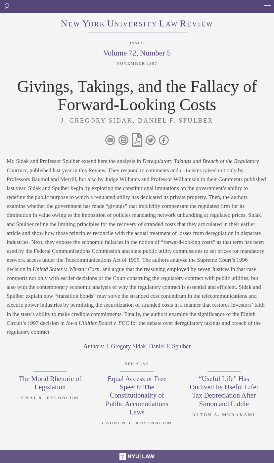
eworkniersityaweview (137, 24)
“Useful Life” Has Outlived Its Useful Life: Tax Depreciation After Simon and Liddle (224, 391)
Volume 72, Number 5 (137, 53)
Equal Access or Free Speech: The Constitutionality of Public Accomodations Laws (137, 395)
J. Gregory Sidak (126, 346)
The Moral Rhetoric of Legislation (50, 383)
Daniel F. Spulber (170, 346)
